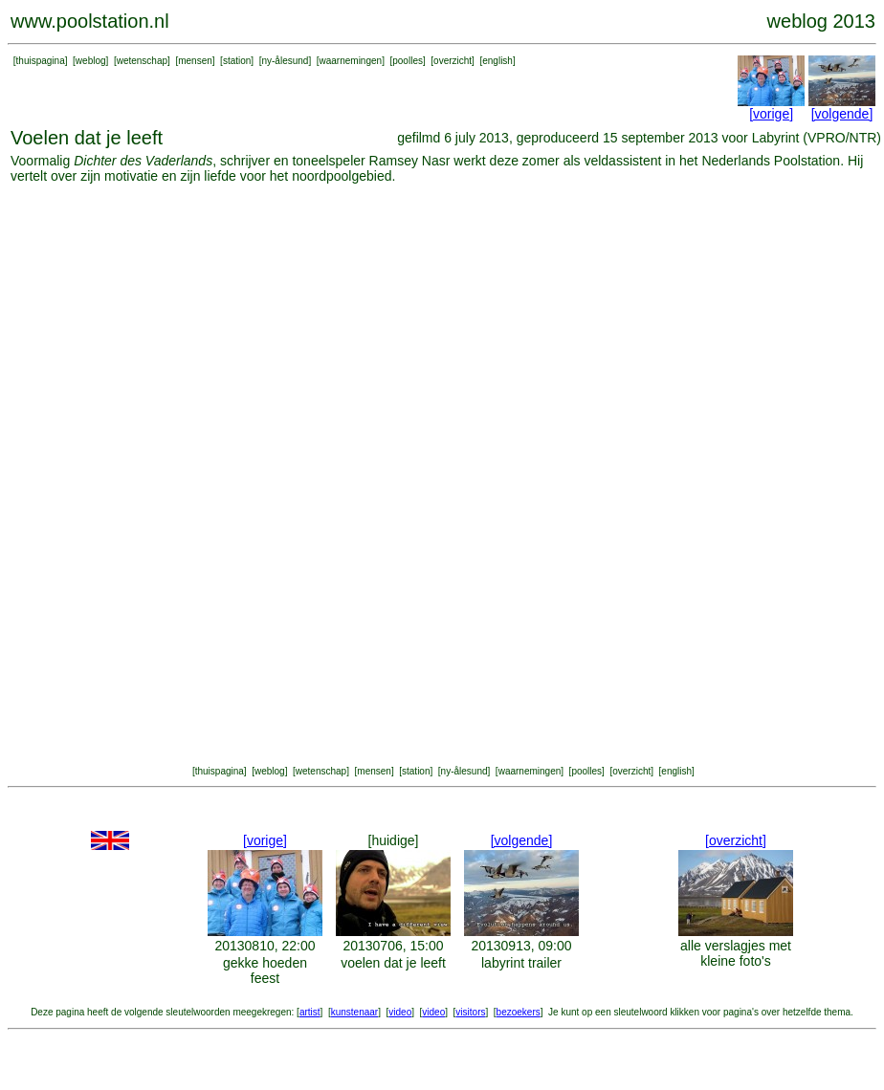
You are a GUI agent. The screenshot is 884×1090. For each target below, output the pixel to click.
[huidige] (393, 840)
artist (309, 1012)
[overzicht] (735, 840)
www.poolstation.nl (90, 21)
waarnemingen (351, 60)
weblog (91, 60)
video (399, 1012)
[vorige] (771, 113)
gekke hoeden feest (265, 970)
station (237, 60)
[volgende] (842, 113)
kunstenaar (354, 1012)
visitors (470, 1012)
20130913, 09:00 (521, 945)
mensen (195, 60)
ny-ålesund (284, 60)
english (497, 60)
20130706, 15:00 (393, 945)
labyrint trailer (521, 962)
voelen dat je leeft (393, 962)
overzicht (452, 60)
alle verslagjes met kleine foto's (735, 953)
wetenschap (142, 60)
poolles (407, 60)
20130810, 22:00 (264, 945)
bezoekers (519, 1012)
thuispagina (40, 60)
